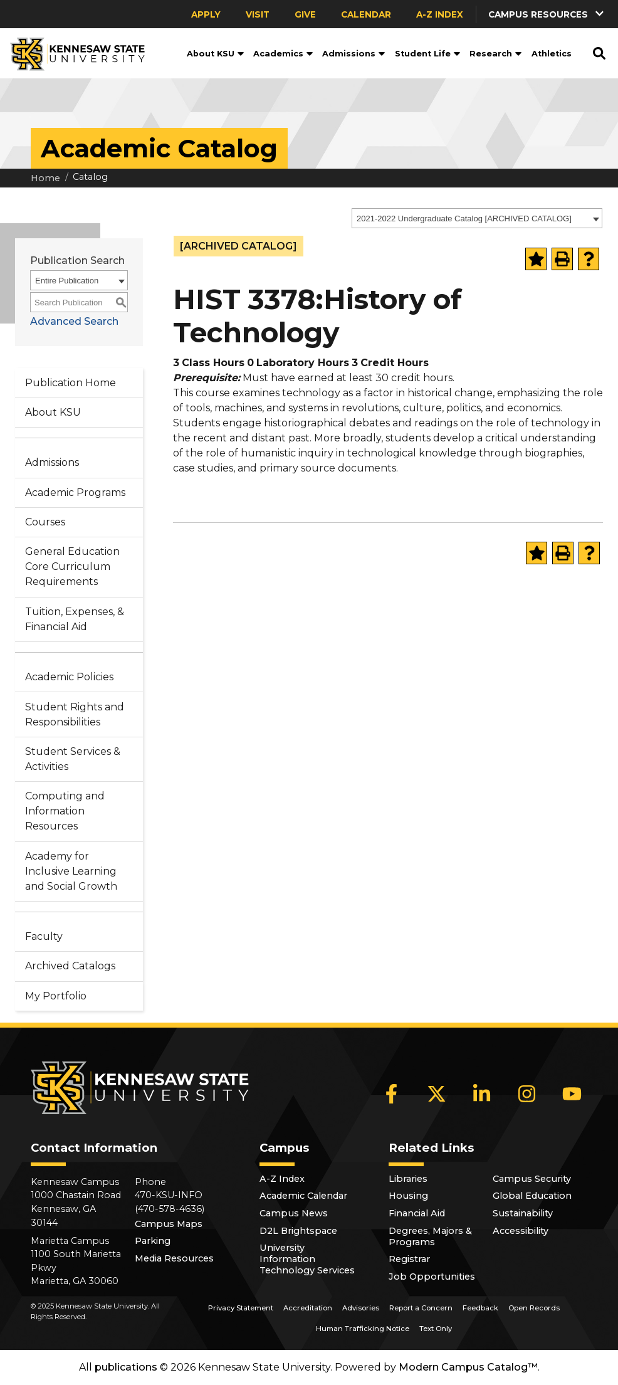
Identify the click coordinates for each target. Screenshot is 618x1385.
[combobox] (477, 218)
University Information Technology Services (307, 1259)
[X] (437, 1093)
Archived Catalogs (70, 966)
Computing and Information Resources (65, 811)
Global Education (532, 1195)
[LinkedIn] (482, 1093)
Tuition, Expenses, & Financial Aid (74, 619)
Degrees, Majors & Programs (430, 1236)
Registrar (409, 1259)
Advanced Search (74, 321)
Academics (283, 53)
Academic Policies (69, 677)
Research (495, 53)
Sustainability (523, 1213)
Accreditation (307, 1307)
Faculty (44, 936)
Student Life (428, 53)
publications (126, 1367)
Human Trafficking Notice (362, 1328)
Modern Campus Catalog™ (468, 1367)
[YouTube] (572, 1093)
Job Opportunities (432, 1276)
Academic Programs (75, 492)
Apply (206, 14)
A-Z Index (439, 14)
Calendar (366, 14)
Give (305, 14)
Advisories (360, 1307)
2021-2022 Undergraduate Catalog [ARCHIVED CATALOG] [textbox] (464, 218)
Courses (45, 522)
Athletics (552, 53)
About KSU (215, 53)
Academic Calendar (303, 1195)
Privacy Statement (240, 1307)
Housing (408, 1195)
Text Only (435, 1328)
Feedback (480, 1307)
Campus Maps (168, 1224)
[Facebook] (392, 1093)
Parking (152, 1240)
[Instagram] (527, 1093)
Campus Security (532, 1178)
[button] (547, 14)
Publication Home (70, 383)
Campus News (293, 1213)
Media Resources (174, 1258)
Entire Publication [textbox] (66, 280)
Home (45, 178)
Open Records (534, 1307)
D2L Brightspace (298, 1230)
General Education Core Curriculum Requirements (72, 566)
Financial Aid (417, 1213)
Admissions (353, 53)
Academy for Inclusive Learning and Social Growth (71, 871)
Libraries (408, 1178)
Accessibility (520, 1230)
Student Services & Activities (72, 758)
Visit (258, 14)
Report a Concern (421, 1307)
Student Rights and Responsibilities (74, 714)
